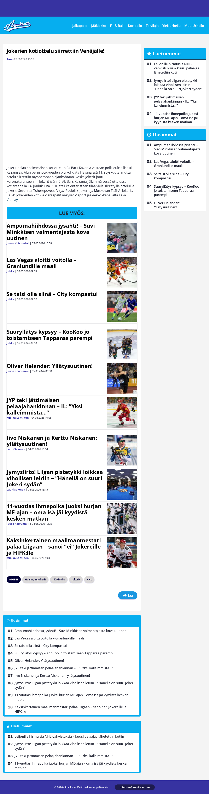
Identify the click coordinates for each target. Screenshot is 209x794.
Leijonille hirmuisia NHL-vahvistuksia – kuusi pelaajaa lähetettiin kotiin (69, 736)
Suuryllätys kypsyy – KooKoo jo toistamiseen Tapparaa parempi (50, 335)
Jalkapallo (79, 25)
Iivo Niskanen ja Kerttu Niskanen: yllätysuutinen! (52, 441)
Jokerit (76, 579)
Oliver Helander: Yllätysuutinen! (50, 366)
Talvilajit (152, 25)
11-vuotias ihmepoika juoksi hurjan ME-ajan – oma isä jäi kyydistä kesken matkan (54, 512)
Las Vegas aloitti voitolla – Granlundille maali (41, 263)
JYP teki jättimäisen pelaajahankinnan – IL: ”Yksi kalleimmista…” (44, 406)
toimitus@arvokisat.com (135, 787)
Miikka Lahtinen (18, 417)
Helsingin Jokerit (35, 579)
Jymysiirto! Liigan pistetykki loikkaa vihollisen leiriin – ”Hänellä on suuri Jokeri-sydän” (55, 478)
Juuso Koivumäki (18, 243)
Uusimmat (19, 620)
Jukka (10, 271)
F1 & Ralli (117, 25)
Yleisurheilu (171, 25)
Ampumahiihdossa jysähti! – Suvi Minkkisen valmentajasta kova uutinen (51, 232)
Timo (10, 59)
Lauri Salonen (16, 449)
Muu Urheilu (194, 25)
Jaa (128, 595)
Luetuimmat (21, 726)
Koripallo (135, 25)
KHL (89, 579)
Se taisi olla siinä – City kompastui (52, 294)
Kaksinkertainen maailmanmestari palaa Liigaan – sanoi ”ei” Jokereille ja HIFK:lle (54, 546)
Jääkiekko (98, 25)
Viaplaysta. (15, 199)
